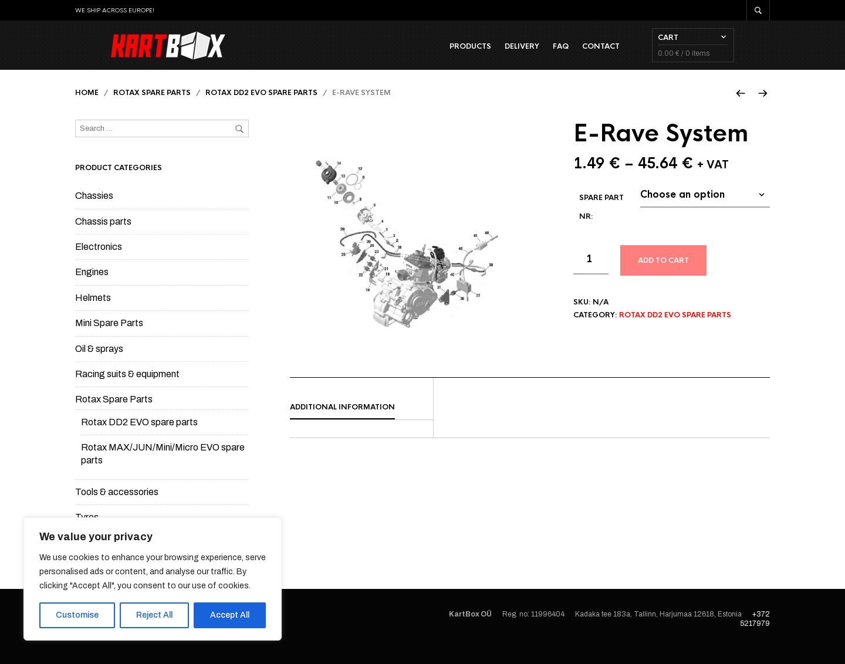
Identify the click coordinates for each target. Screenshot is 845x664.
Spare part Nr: (601, 222)
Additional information (342, 421)
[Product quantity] (591, 274)
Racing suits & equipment (127, 389)
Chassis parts (103, 236)
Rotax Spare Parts (152, 107)
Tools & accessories (116, 506)
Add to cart (663, 275)
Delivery (557, 53)
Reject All (154, 615)
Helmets (93, 312)
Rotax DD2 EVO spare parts (261, 107)
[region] (152, 579)
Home (87, 107)
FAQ (596, 53)
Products (506, 53)
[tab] (361, 422)
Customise (77, 615)
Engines (92, 287)
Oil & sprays (99, 363)
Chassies (94, 210)
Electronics (98, 261)
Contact (636, 53)
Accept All (229, 615)
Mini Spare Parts (109, 338)
